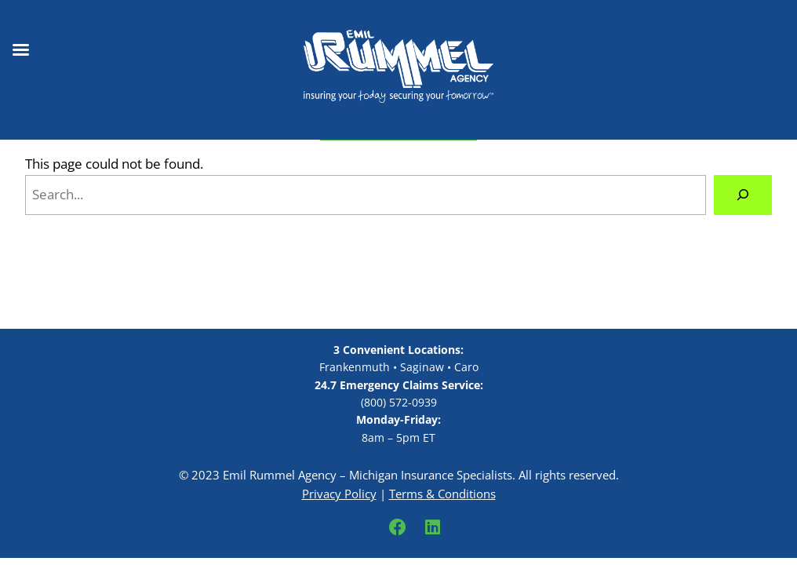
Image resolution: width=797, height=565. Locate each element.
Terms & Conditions (442, 493)
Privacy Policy (339, 493)
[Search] (743, 195)
